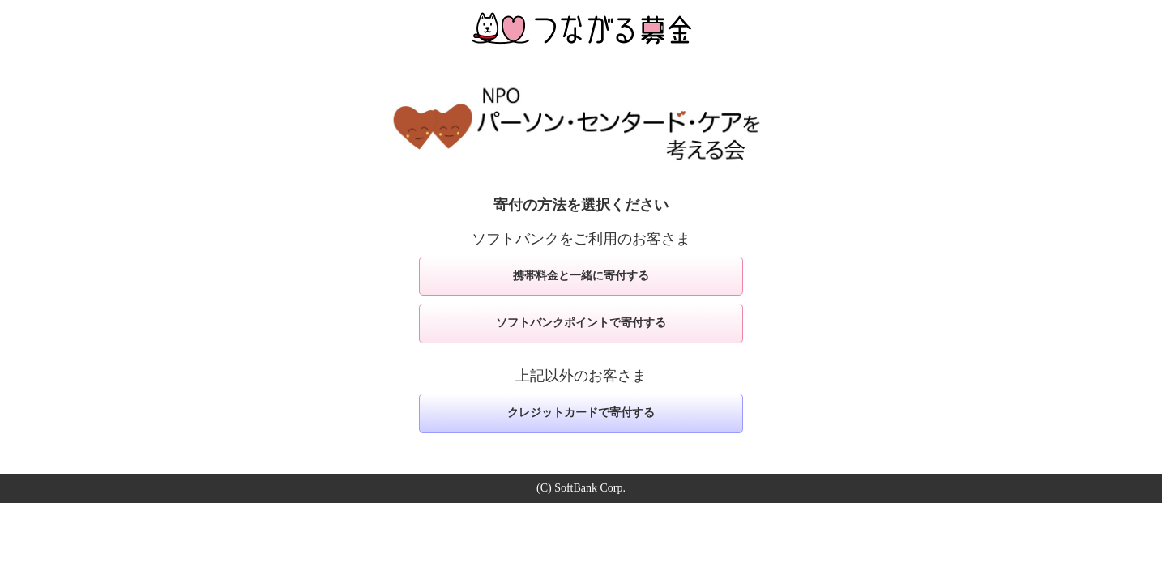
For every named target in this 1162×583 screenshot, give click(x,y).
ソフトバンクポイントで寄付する (581, 323)
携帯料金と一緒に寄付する (581, 276)
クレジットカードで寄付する (581, 412)
